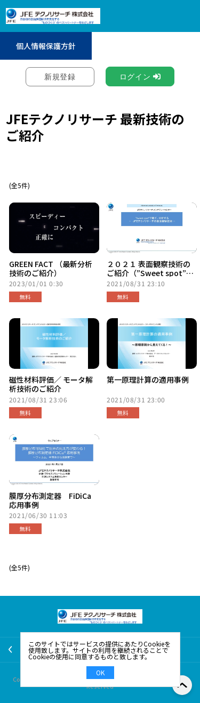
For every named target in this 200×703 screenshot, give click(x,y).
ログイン (135, 76)
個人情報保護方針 (46, 46)
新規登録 (60, 76)
